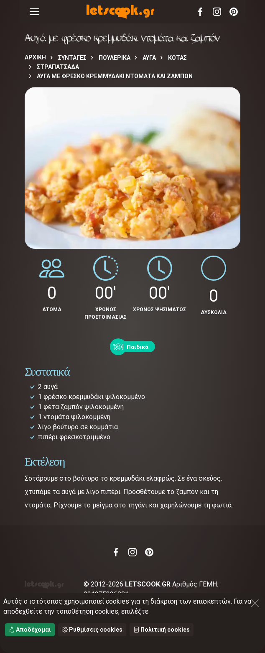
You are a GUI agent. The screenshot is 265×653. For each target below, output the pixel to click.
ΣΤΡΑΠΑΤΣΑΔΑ (58, 67)
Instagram (217, 11)
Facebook (200, 11)
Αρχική (35, 57)
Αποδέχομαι (30, 629)
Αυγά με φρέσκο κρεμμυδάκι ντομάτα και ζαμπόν (115, 76)
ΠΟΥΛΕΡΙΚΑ (114, 57)
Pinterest (233, 11)
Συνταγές (72, 57)
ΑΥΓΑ (149, 57)
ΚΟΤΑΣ (177, 57)
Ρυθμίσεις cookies (92, 629)
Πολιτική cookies (161, 629)
